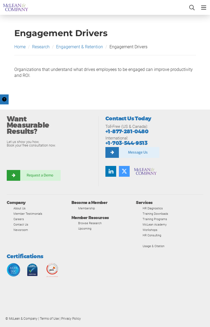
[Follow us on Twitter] (124, 171)
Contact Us (20, 224)
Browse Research (90, 223)
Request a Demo (40, 175)
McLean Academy (155, 224)
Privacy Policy (71, 319)
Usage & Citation (153, 246)
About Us (19, 208)
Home (20, 46)
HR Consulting (152, 235)
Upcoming (84, 228)
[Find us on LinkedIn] (110, 171)
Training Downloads (155, 214)
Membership (86, 208)
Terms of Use (49, 319)
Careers (18, 219)
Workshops (150, 230)
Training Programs (155, 219)
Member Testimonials (27, 214)
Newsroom (20, 230)
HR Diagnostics (153, 208)
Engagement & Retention (79, 46)
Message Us (138, 152)
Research (41, 46)
